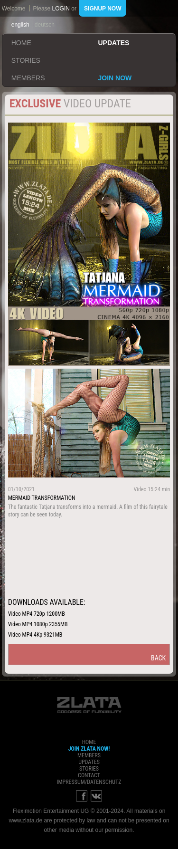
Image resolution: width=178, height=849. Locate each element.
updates (114, 43)
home (21, 43)
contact (89, 775)
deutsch (45, 24)
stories (25, 60)
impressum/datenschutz (88, 782)
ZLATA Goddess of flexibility (89, 705)
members (28, 78)
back (158, 658)
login (61, 8)
